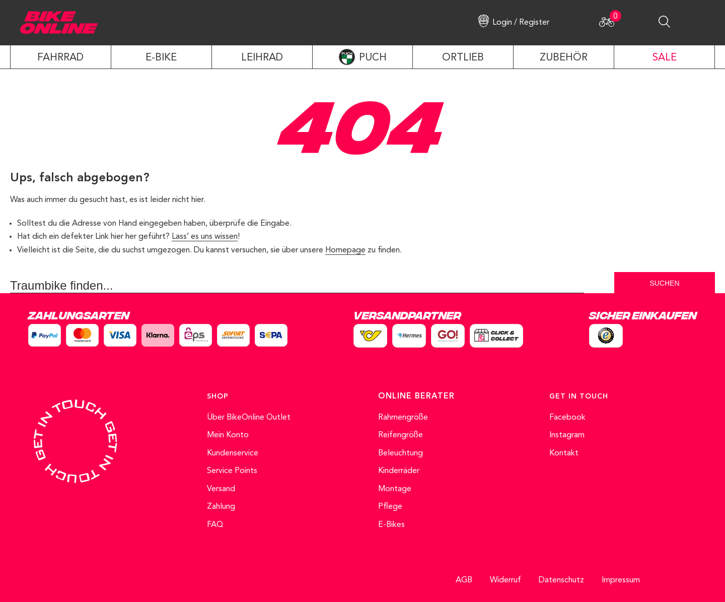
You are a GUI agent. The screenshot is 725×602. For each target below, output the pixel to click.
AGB (464, 580)
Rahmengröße (403, 418)
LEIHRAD (262, 58)
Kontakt (563, 453)
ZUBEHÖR (564, 58)
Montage (394, 489)
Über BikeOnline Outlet (249, 418)
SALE (664, 58)
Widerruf (505, 580)
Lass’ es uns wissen (205, 237)
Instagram (567, 435)
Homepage (345, 250)
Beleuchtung (400, 453)
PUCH (373, 58)
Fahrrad (60, 58)
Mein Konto (228, 435)
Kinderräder (398, 471)
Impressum (621, 580)
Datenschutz (561, 580)
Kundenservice (232, 453)
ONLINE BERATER (416, 396)
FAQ (215, 525)
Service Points (232, 471)
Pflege (390, 507)
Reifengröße (400, 435)
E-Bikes (391, 525)
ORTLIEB (463, 58)
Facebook (567, 418)
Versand (221, 489)
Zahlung (221, 507)
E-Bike (161, 58)
